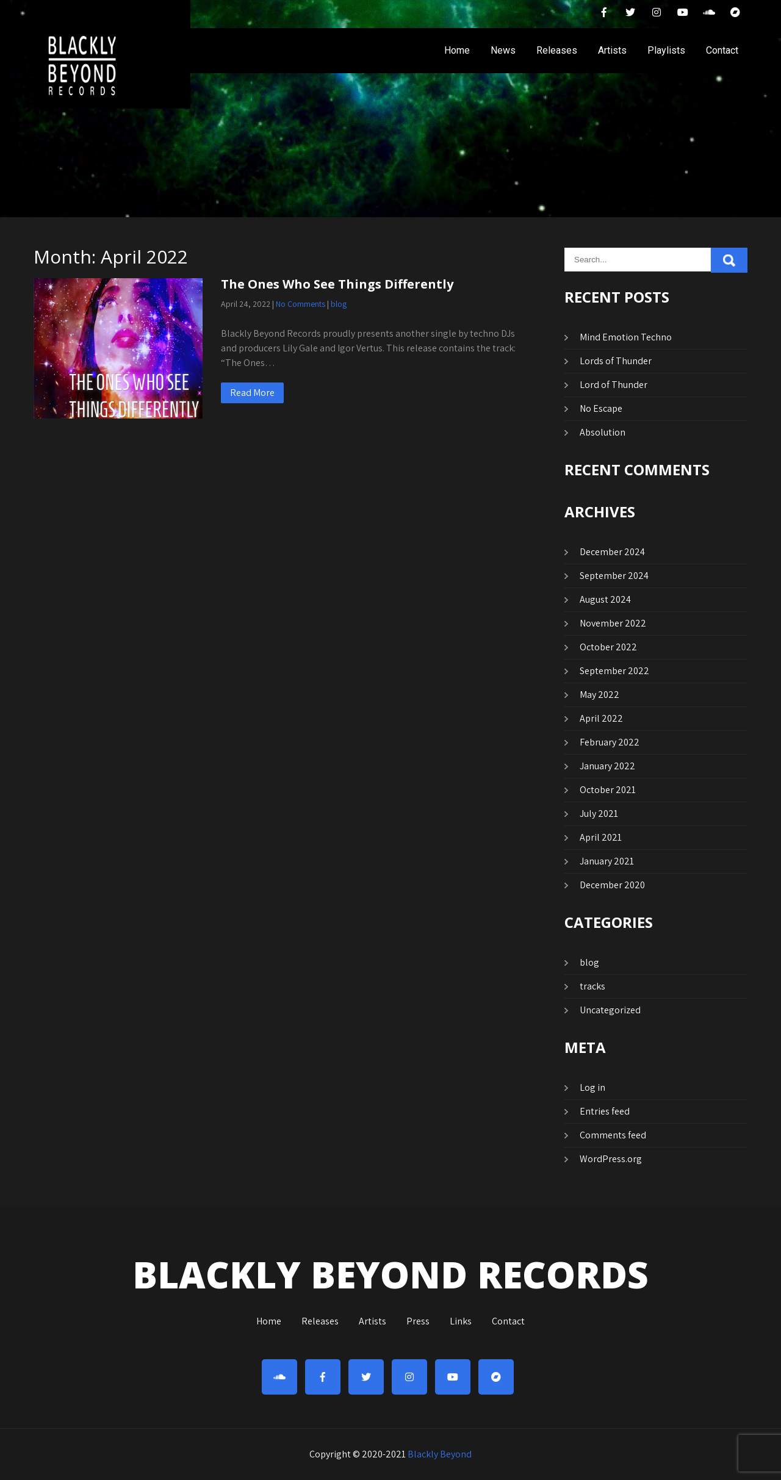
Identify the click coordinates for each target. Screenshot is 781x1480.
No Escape (601, 408)
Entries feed (605, 1111)
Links (461, 1322)
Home (457, 50)
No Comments (300, 303)
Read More (252, 392)
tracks (592, 986)
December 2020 (612, 884)
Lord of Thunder (613, 384)
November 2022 (613, 623)
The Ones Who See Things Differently (337, 284)
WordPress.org (611, 1158)
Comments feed (613, 1135)
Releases (556, 50)
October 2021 (608, 789)
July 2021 (599, 813)
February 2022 (609, 742)
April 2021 (601, 837)
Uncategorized (610, 1010)
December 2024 (612, 551)
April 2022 (601, 718)
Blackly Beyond (440, 1454)
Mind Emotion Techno (626, 337)
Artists (612, 50)
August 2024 (605, 599)
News (503, 50)
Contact (722, 50)
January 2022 (607, 766)
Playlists (666, 50)
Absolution (602, 432)
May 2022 (599, 694)
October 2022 (608, 647)
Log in (592, 1087)
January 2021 (607, 861)
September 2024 (614, 575)
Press (418, 1322)
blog (339, 303)
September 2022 (614, 670)
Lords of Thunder (616, 360)
